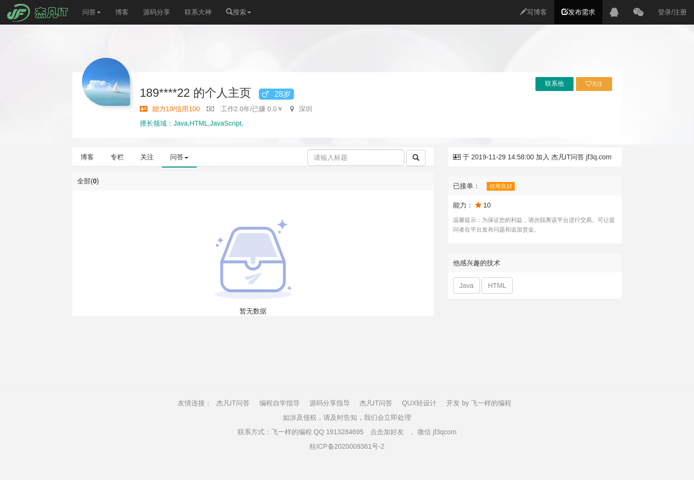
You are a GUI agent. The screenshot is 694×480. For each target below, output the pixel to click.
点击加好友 (387, 432)
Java (466, 285)
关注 (147, 157)
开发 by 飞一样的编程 (478, 403)
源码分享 (156, 12)
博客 (122, 12)
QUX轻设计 (419, 403)
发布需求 (578, 12)
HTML (497, 285)
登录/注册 (672, 12)
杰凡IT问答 (232, 403)
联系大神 (198, 12)
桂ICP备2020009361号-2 (347, 446)
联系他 (554, 83)
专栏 (117, 157)
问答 (91, 12)
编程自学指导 (279, 403)
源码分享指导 (329, 403)
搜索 (238, 12)
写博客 (533, 12)
